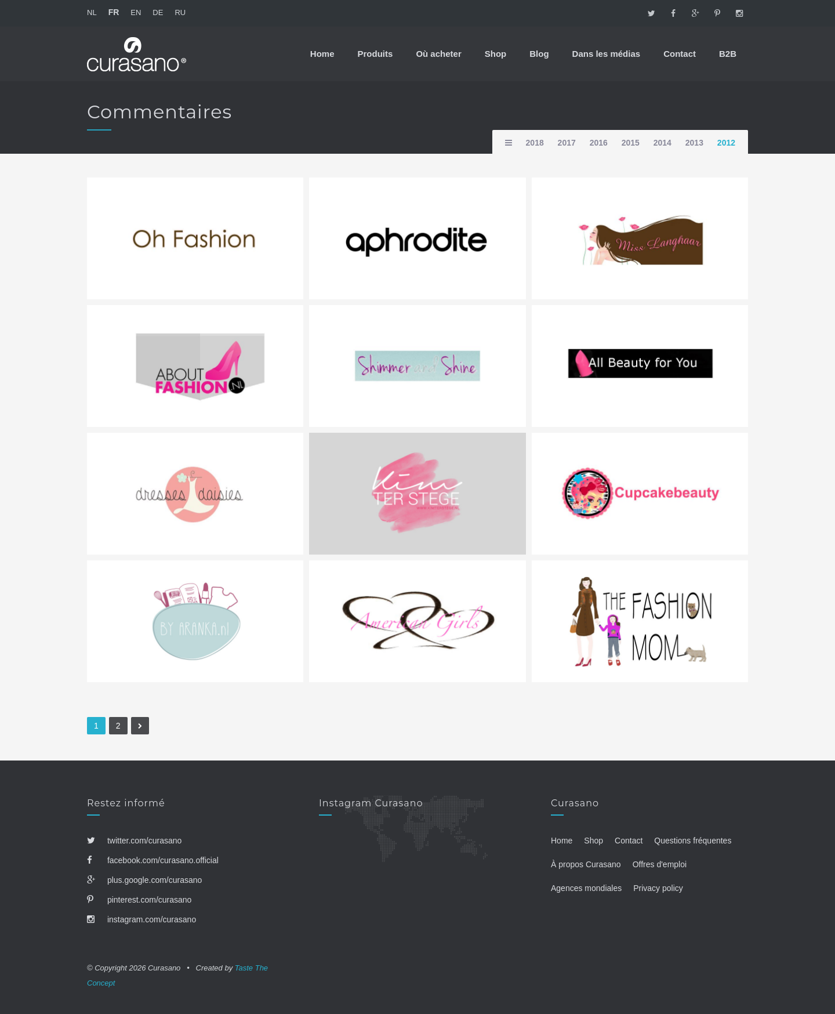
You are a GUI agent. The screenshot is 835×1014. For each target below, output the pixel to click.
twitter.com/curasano (134, 840)
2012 (726, 142)
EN (135, 12)
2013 (694, 142)
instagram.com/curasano (141, 919)
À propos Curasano (586, 864)
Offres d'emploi (660, 864)
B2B (727, 54)
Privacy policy (658, 888)
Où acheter (438, 54)
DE (158, 12)
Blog (539, 54)
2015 (631, 142)
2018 (535, 142)
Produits (375, 54)
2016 (599, 142)
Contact (679, 54)
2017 (567, 142)
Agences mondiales (586, 888)
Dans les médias (606, 54)
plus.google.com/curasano (144, 880)
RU (180, 12)
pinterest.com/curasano (139, 899)
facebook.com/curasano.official (153, 860)
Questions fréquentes (692, 840)
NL (92, 12)
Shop (496, 54)
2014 (662, 142)
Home (322, 54)
